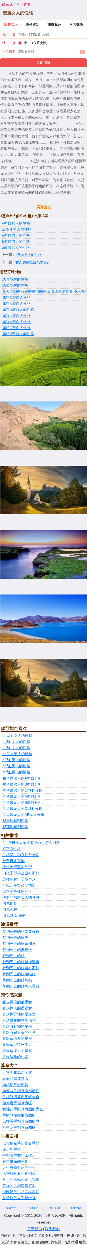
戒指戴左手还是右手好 (20, 1143)
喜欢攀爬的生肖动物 (19, 1020)
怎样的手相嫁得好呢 (19, 1186)
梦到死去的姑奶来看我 (20, 986)
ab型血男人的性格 (17, 229)
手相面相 (33, 1207)
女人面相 (24, 4)
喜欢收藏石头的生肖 (19, 1032)
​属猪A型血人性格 (16, 304)
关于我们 (34, 1229)
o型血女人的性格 (16, 223)
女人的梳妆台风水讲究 (32, 262)
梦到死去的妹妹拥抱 (19, 944)
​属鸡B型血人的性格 (18, 334)
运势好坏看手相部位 (19, 1174)
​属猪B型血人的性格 (18, 310)
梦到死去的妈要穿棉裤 (20, 932)
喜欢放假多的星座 (17, 1039)
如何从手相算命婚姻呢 (20, 1091)
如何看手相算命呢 (17, 1103)
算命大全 (11, 1207)
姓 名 (8, 34)
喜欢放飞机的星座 (17, 1051)
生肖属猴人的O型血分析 (22, 790)
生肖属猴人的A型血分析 (22, 778)
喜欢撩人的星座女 (17, 1008)
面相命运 (76, 1207)
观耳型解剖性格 (15, 279)
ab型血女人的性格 (17, 736)
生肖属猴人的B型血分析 (22, 784)
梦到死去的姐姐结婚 (19, 974)
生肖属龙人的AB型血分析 (23, 815)
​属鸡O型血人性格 (16, 328)
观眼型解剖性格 (15, 285)
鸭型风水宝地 (13, 861)
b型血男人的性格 (16, 241)
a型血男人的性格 (16, 248)
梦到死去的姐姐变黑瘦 (20, 962)
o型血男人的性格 (16, 235)
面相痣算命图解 (15, 1085)
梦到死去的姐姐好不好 (20, 968)
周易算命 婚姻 (14, 916)
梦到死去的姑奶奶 (17, 980)
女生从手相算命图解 (19, 1127)
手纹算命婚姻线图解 (19, 1115)
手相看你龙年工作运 (19, 1155)
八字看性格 (11, 849)
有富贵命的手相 (15, 1161)
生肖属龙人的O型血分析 (22, 809)
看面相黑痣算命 (15, 1079)
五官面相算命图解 (17, 1073)
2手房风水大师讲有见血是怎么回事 (31, 843)
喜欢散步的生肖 (15, 1057)
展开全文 (43, 207)
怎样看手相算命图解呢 (20, 1121)
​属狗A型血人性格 (16, 322)
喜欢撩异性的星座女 (19, 1014)
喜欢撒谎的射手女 (17, 1002)
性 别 (8, 43)
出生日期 (8, 51)
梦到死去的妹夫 (15, 938)
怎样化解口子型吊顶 (19, 879)
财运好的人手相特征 (19, 1198)
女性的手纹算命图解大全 (22, 1109)
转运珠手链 (11, 1149)
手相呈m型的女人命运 (20, 855)
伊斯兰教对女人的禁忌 (20, 897)
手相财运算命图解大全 (20, 1097)
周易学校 (9, 910)
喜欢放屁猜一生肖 (17, 1045)
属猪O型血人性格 (16, 298)
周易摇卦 (9, 904)
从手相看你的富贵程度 (20, 1180)
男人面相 (54, 1207)
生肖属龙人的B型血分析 (22, 803)
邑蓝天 (7, 4)
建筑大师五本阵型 (17, 867)
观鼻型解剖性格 (15, 821)
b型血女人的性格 (16, 742)
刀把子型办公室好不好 (20, 873)
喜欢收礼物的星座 (17, 1026)
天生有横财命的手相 (19, 1168)
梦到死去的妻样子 (17, 950)
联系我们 (52, 1229)
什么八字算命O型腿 (18, 885)
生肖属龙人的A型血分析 (22, 796)
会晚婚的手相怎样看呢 (20, 1192)
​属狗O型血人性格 (16, 316)
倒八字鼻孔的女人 (17, 891)
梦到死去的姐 (13, 956)
